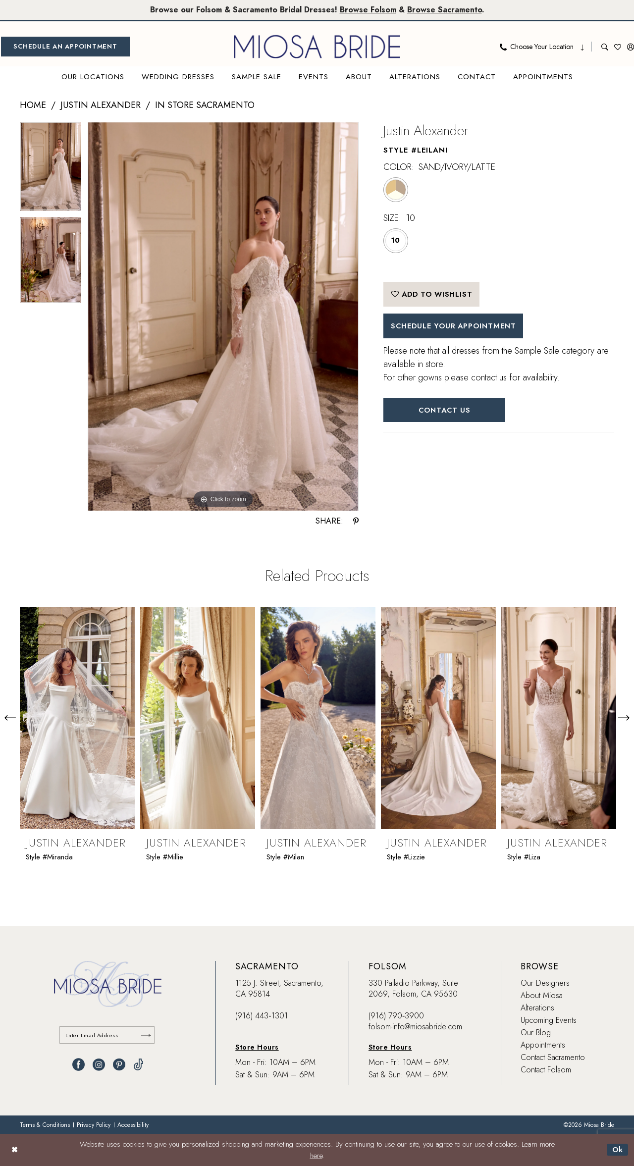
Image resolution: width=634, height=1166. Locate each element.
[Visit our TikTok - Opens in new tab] (138, 1065)
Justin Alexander (100, 105)
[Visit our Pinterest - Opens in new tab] (119, 1065)
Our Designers (545, 983)
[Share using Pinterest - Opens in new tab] (356, 521)
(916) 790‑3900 (396, 1015)
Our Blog (536, 1032)
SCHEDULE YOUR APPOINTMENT (456, 326)
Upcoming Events (549, 1020)
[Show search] (604, 46)
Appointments (543, 1045)
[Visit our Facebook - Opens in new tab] (78, 1065)
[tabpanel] (50, 169)
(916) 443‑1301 (261, 1015)
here (316, 1155)
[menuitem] (65, 46)
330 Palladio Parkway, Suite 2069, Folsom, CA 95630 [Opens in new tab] (413, 988)
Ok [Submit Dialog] (617, 1149)
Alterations (537, 1007)
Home (33, 105)
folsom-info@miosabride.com (415, 1026)
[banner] (317, 46)
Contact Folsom (546, 1069)
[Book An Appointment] (65, 46)
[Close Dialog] (14, 1150)
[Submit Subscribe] (146, 1035)
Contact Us (445, 411)
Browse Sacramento (445, 9)
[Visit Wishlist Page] (617, 46)
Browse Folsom (368, 9)
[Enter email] (107, 1035)
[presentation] (77, 718)
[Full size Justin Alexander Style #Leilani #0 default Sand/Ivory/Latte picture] (223, 316)
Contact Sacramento (553, 1057)
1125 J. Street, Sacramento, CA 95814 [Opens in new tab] (279, 988)
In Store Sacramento (205, 105)
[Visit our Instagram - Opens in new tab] (99, 1065)
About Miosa (542, 995)
